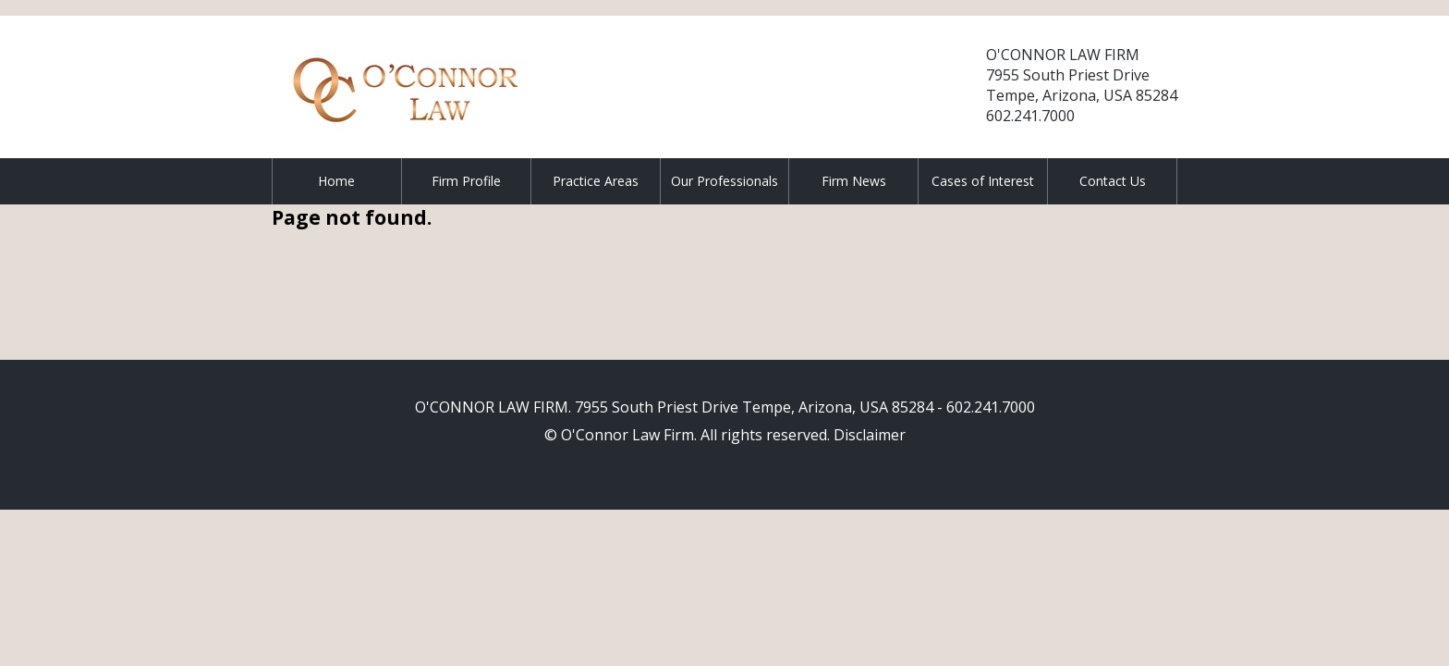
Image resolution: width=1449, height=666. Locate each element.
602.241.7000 (1030, 115)
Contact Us (1112, 181)
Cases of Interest (983, 181)
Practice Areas (596, 181)
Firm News (854, 181)
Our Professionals (724, 181)
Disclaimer (870, 435)
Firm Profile (466, 181)
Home (336, 181)
